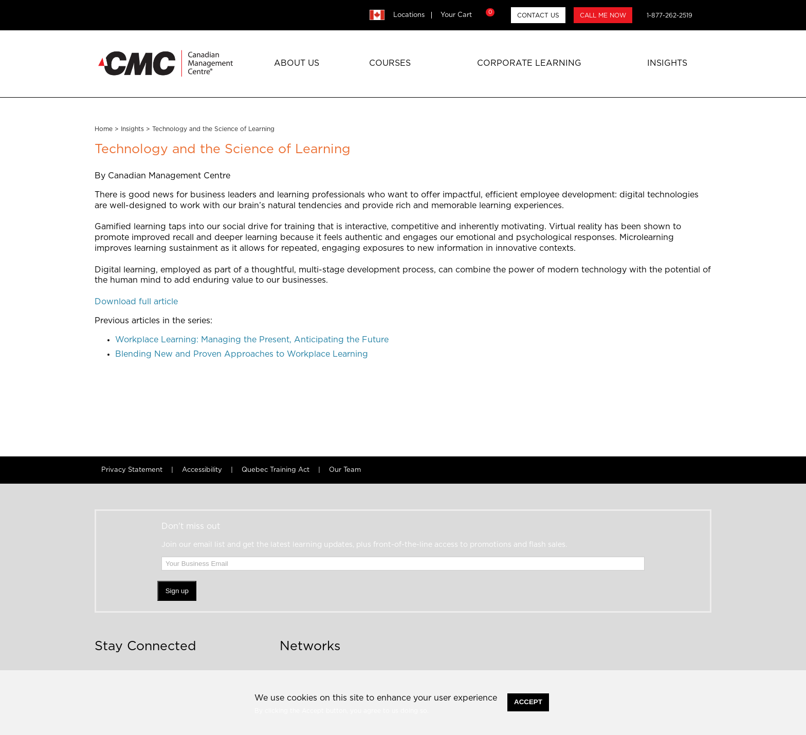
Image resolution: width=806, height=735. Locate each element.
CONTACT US (538, 15)
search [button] (706, 15)
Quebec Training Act (275, 470)
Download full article (136, 302)
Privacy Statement (131, 470)
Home (104, 129)
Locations (409, 15)
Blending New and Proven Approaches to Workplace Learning (241, 354)
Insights (667, 63)
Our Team (345, 470)
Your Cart (466, 15)
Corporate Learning (529, 63)
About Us (296, 63)
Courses (390, 63)
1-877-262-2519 (669, 15)
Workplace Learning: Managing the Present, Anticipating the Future (252, 340)
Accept (528, 702)
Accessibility (202, 470)
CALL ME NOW (603, 15)
